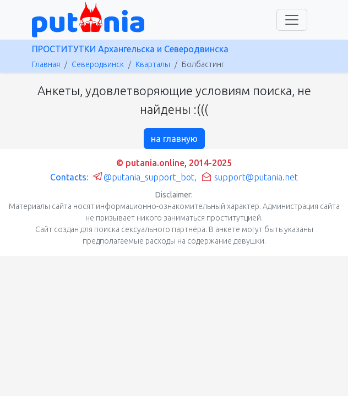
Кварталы (152, 64)
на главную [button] (174, 139)
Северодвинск (98, 64)
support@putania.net (249, 177)
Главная (46, 64)
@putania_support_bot (143, 177)
